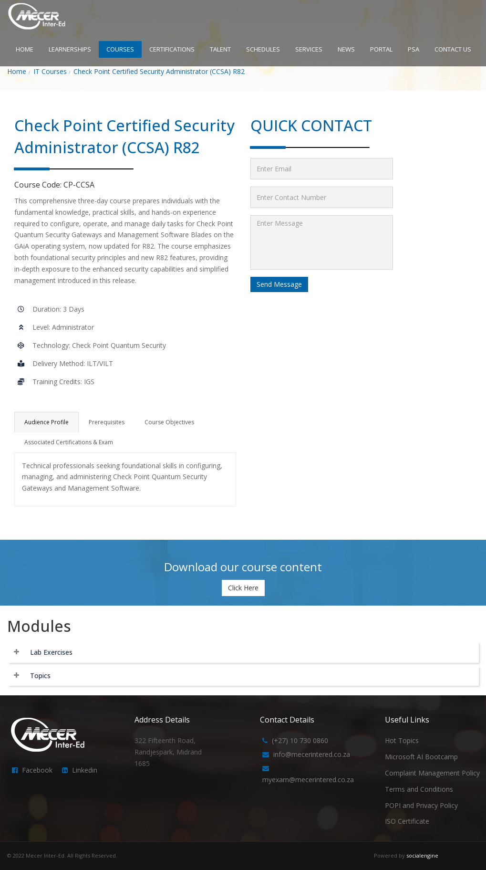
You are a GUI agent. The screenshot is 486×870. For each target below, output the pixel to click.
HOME (24, 49)
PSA (413, 49)
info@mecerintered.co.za (311, 754)
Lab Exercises (51, 652)
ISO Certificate (407, 821)
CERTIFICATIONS (172, 49)
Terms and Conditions (419, 789)
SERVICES (308, 49)
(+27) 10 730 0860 (300, 740)
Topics (40, 675)
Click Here (243, 587)
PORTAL (381, 49)
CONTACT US (452, 49)
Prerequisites (106, 422)
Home (16, 71)
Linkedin (84, 770)
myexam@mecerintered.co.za (308, 779)
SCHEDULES (263, 49)
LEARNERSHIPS (70, 49)
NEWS (346, 49)
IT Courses (50, 71)
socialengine (422, 855)
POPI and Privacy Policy (421, 805)
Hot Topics (402, 740)
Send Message (279, 284)
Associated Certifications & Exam (68, 442)
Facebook (37, 770)
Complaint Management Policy (432, 772)
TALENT (220, 49)
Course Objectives (169, 422)
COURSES (120, 49)
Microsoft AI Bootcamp (421, 756)
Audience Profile (46, 422)
